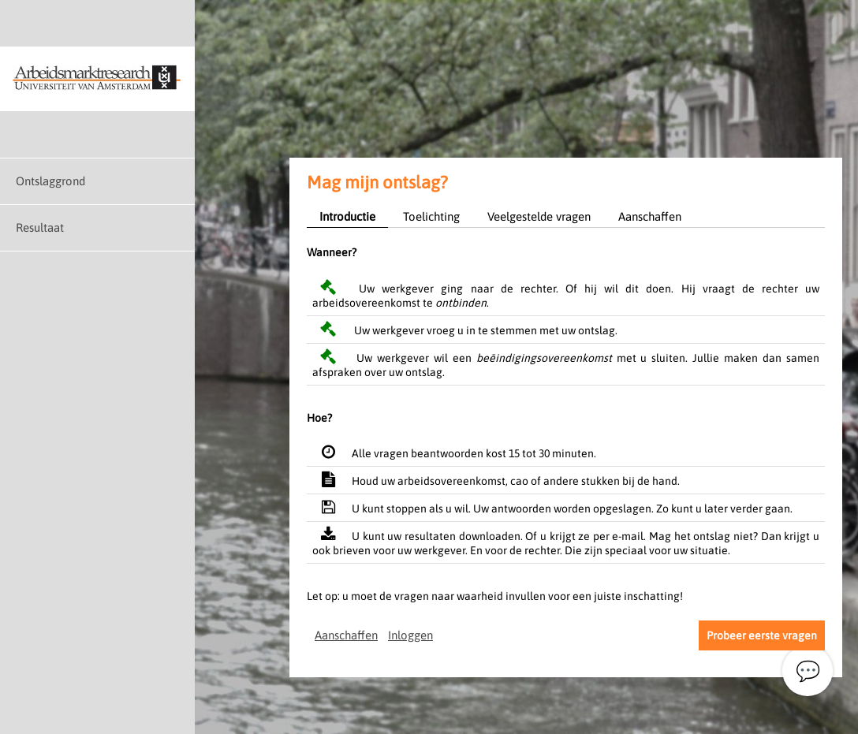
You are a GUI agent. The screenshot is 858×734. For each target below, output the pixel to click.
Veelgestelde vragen (539, 216)
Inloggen (410, 635)
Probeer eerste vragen (762, 635)
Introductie (347, 216)
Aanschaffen (649, 216)
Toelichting (431, 216)
